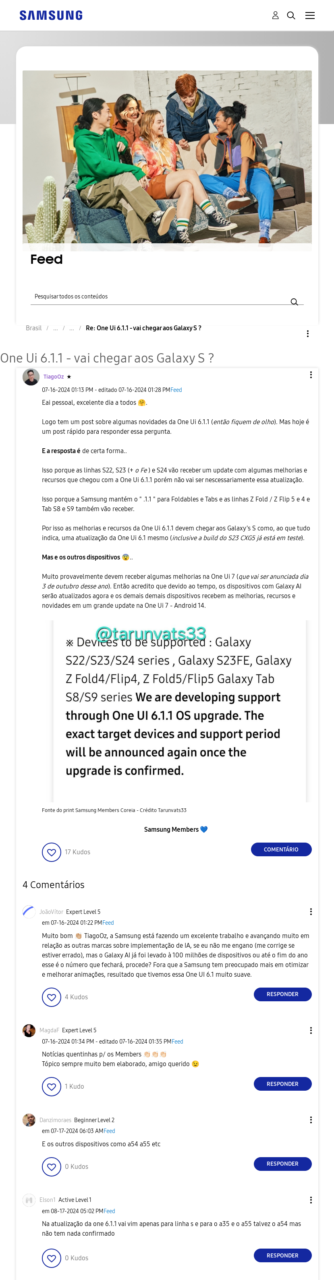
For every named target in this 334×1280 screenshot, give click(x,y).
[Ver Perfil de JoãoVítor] (51, 912)
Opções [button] (294, 333)
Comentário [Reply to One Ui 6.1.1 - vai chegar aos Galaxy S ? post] (281, 849)
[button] (297, 375)
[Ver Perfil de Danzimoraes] (55, 1120)
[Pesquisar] (167, 295)
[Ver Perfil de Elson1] (47, 1200)
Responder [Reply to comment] (283, 994)
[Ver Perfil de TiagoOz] (54, 376)
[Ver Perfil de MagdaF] (49, 1030)
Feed (176, 390)
